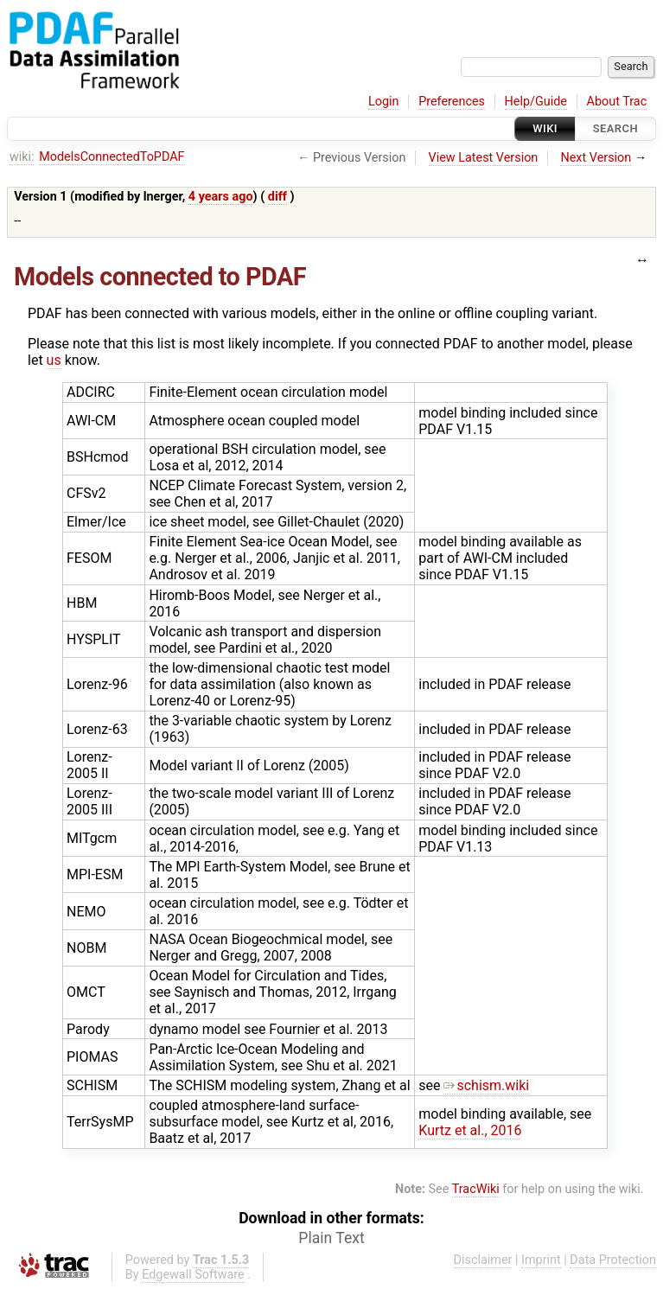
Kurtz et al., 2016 (469, 1130)
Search (615, 128)
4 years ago (220, 196)
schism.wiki (486, 1085)
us (54, 360)
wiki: (22, 157)
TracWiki (476, 1189)
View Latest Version (484, 157)
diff (277, 196)
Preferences (451, 101)
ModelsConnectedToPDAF (111, 157)
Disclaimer (483, 1260)
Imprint (541, 1260)
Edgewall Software (193, 1274)
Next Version (595, 157)
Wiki (545, 128)
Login (383, 101)
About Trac (617, 101)
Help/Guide (536, 101)
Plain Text (331, 1238)
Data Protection (613, 1260)
